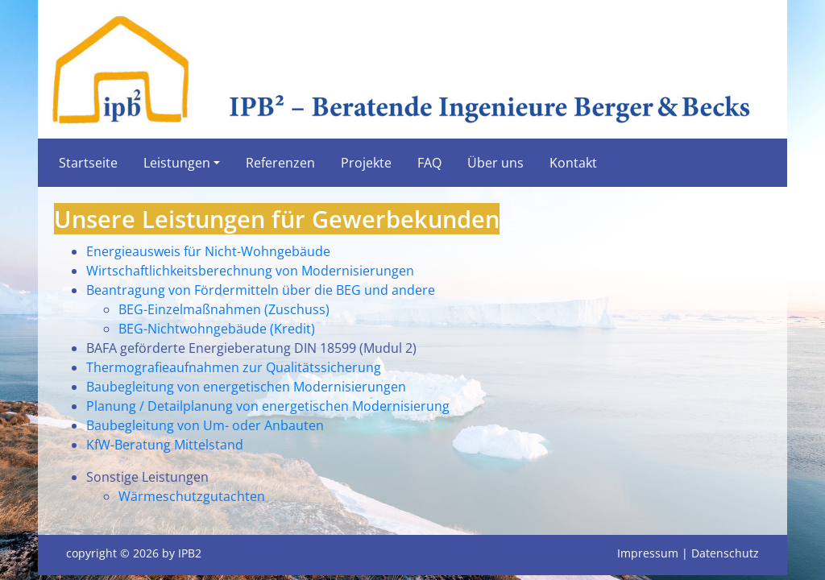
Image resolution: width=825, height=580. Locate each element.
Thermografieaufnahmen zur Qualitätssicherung (233, 367)
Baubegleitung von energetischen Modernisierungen (246, 387)
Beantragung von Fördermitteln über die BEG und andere (260, 290)
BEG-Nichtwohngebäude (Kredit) (216, 329)
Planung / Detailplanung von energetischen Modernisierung (268, 406)
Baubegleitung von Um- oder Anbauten (205, 425)
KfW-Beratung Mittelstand (164, 445)
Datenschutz (725, 553)
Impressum (647, 553)
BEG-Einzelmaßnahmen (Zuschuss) (224, 309)
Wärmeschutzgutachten (191, 496)
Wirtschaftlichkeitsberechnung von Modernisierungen (250, 271)
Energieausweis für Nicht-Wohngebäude (208, 251)
